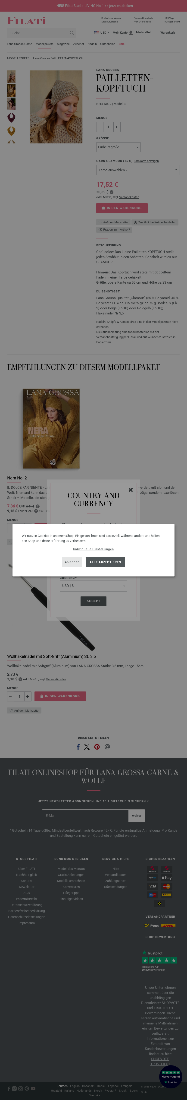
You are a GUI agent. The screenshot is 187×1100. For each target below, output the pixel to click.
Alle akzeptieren (105, 562)
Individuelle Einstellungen (93, 549)
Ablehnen (72, 562)
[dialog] (93, 550)
